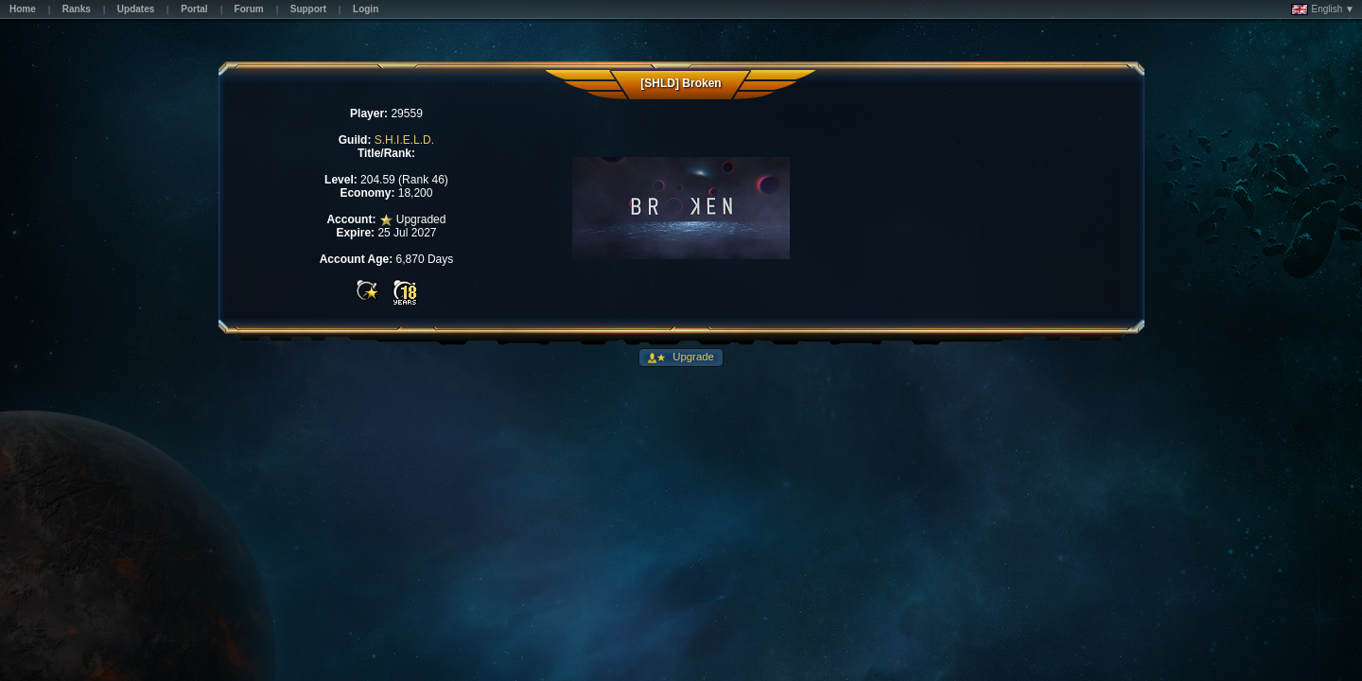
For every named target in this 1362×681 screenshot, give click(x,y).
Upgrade (692, 356)
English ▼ (1322, 9)
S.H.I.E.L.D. (404, 140)
